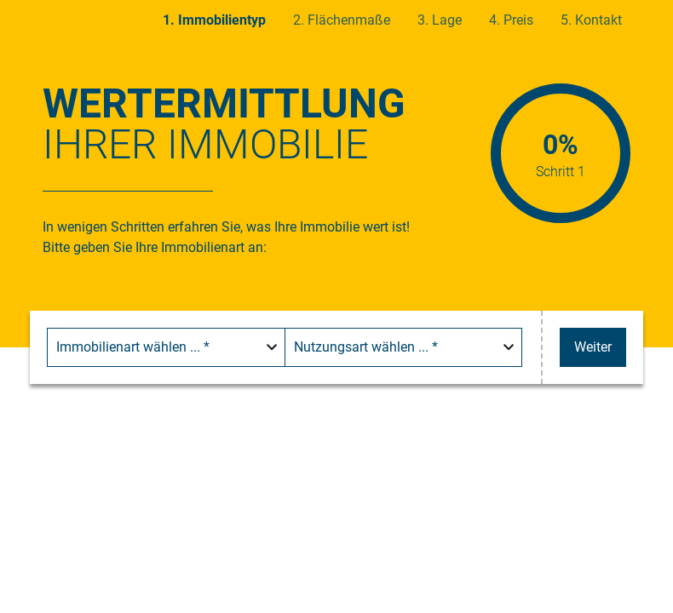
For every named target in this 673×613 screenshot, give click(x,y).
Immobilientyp (222, 20)
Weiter (593, 347)
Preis (518, 20)
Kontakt (598, 20)
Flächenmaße (349, 20)
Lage (447, 20)
